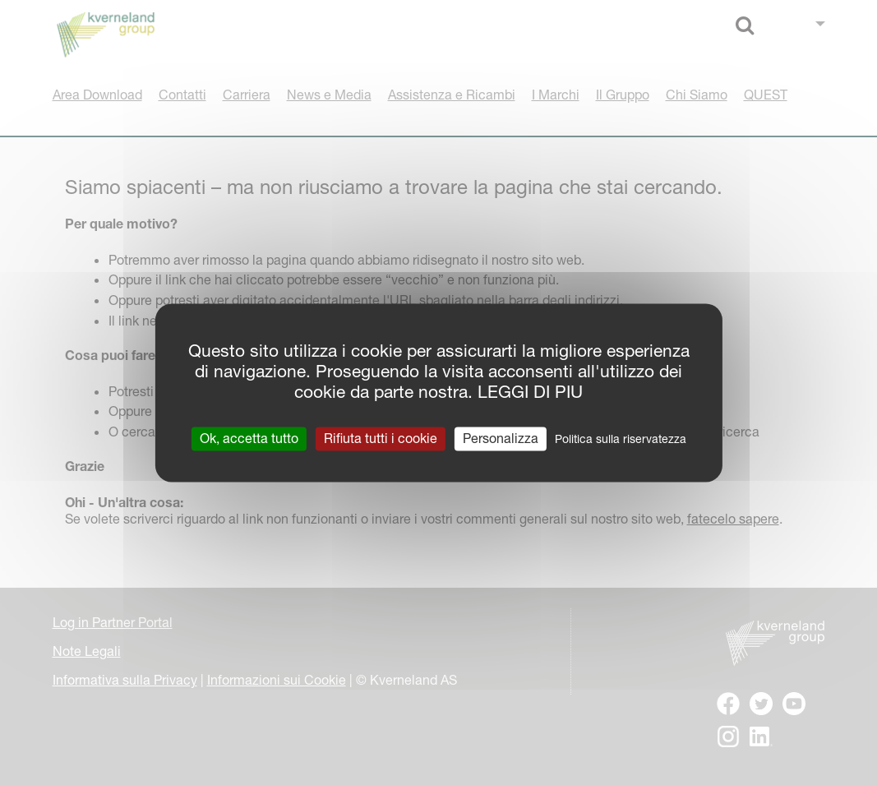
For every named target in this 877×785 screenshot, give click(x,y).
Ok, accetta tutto (249, 438)
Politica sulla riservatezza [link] (620, 439)
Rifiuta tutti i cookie (380, 438)
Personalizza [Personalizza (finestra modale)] (500, 438)
